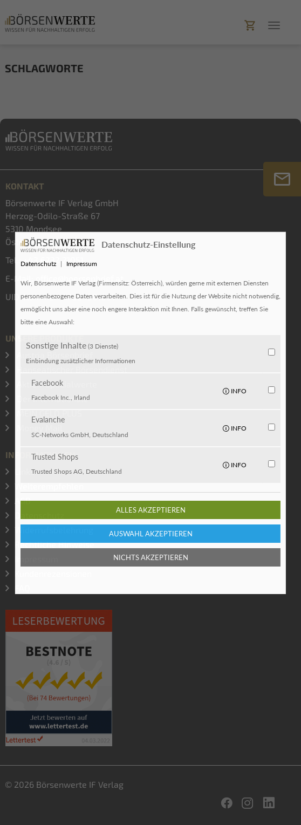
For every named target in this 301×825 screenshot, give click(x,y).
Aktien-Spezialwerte (56, 384)
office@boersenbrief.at (80, 278)
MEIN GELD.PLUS (48, 413)
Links (25, 471)
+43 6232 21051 (53, 260)
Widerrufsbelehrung (54, 529)
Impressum (36, 559)
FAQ (22, 588)
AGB (23, 500)
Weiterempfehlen (49, 486)
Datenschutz (39, 515)
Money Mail (39, 427)
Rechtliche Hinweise (54, 544)
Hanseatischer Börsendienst (71, 369)
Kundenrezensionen (53, 573)
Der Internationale (51, 398)
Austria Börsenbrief (54, 355)
